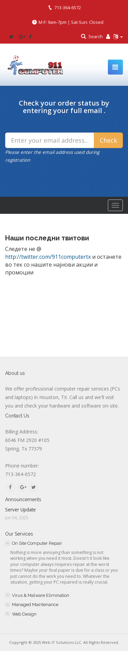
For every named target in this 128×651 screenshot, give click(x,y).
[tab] (64, 543)
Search (95, 36)
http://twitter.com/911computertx (48, 256)
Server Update (20, 509)
